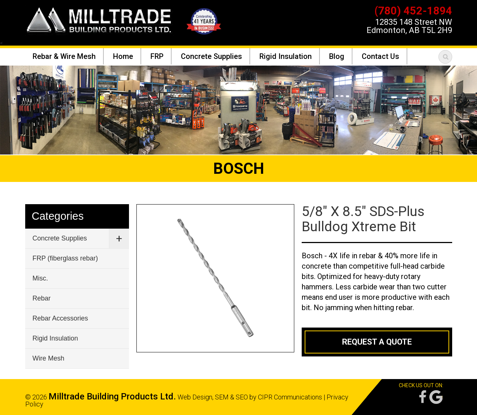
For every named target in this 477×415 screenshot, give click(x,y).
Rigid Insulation (55, 338)
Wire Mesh (48, 358)
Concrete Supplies (60, 238)
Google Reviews (436, 397)
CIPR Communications (290, 397)
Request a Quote (377, 341)
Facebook (422, 397)
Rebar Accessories (60, 318)
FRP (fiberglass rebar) (65, 258)
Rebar (42, 298)
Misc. (40, 278)
